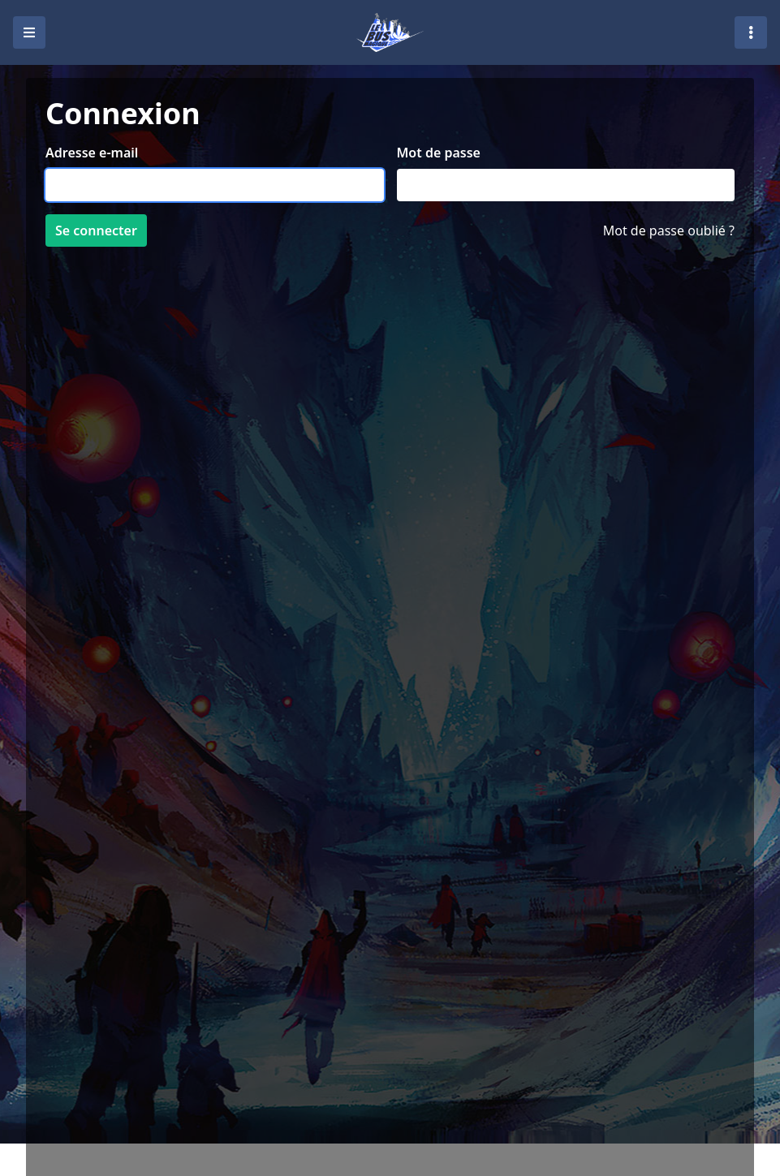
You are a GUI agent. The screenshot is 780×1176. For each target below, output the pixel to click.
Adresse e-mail (91, 153)
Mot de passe (438, 153)
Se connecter (96, 230)
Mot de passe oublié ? (669, 230)
